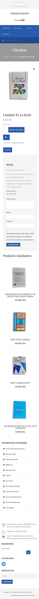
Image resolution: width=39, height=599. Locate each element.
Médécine (9, 465)
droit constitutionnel (13, 497)
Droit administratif (20, 383)
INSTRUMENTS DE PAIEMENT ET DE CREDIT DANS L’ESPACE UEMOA (20, 295)
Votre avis (11, 199)
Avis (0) (8, 150)
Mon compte (24, 6)
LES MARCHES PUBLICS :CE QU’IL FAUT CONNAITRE (20, 427)
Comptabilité (10, 470)
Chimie (8, 475)
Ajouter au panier (16, 130)
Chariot (18, 20)
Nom (8, 212)
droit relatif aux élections (15, 449)
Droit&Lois (18, 28)
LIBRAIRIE (6, 28)
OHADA (29, 28)
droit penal (10, 508)
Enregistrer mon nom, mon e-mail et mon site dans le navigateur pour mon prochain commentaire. (20, 236)
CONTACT (6, 34)
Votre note (11, 191)
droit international (13, 502)
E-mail (9, 221)
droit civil (9, 481)
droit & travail (11, 454)
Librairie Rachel (18, 143)
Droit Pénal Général (20, 340)
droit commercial (12, 492)
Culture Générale (12, 459)
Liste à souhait (16, 6)
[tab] (7, 149)
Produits (14, 57)
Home (7, 57)
